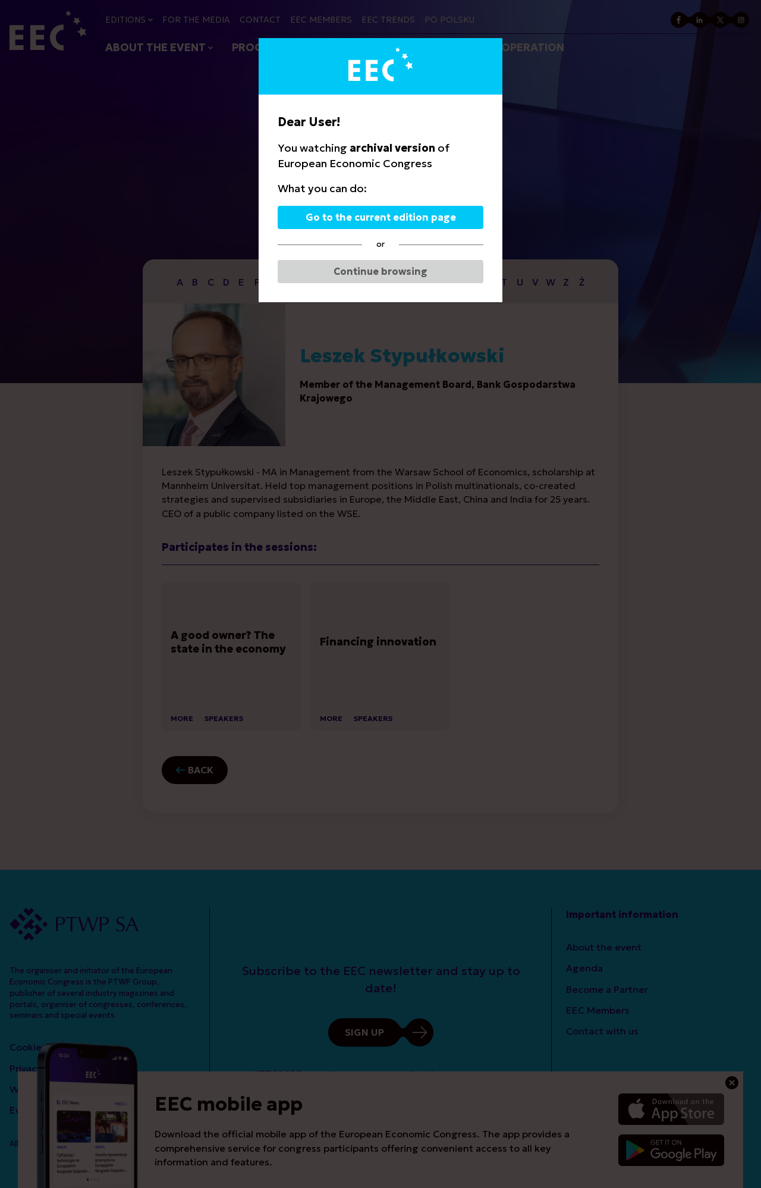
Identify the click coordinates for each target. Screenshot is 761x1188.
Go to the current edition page (381, 217)
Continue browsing (380, 271)
